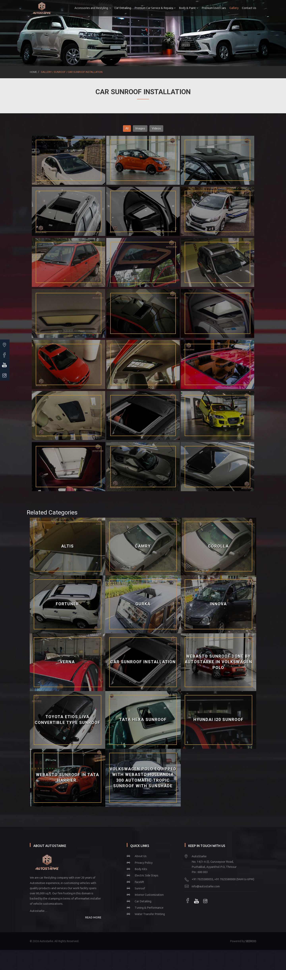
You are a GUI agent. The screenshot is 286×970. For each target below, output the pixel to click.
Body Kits (141, 869)
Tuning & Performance (149, 907)
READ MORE (93, 917)
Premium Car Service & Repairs (155, 8)
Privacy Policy (144, 862)
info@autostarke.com (206, 886)
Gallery (234, 8)
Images (140, 128)
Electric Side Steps (146, 875)
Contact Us (249, 8)
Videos (156, 128)
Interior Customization (149, 894)
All (127, 128)
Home (33, 71)
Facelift (139, 882)
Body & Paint (188, 8)
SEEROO (250, 941)
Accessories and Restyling (92, 8)
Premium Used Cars (214, 8)
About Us (141, 856)
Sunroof (140, 888)
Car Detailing (122, 8)
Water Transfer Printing (150, 914)
